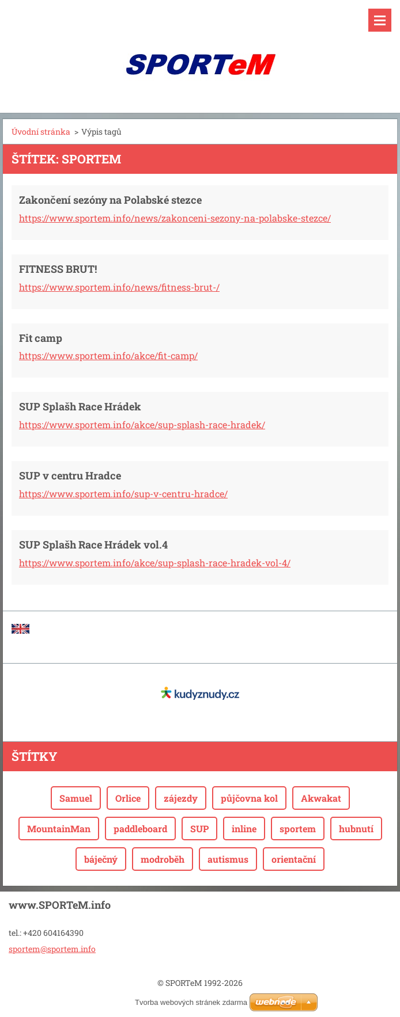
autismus (227, 859)
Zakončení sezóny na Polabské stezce (110, 200)
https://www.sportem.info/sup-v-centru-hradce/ (123, 493)
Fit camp (40, 338)
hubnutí (356, 828)
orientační (293, 859)
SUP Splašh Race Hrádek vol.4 (93, 544)
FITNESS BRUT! (58, 269)
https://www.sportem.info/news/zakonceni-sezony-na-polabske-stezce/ (175, 218)
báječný (101, 859)
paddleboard (140, 828)
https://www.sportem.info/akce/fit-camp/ (108, 355)
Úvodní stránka (41, 131)
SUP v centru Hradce (70, 475)
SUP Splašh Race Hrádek (80, 406)
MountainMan (58, 828)
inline (244, 828)
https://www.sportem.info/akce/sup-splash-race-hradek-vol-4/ (154, 563)
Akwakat (321, 798)
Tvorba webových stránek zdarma (191, 1002)
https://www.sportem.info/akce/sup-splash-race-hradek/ (142, 424)
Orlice (128, 798)
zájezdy (181, 798)
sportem (298, 828)
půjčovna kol (249, 798)
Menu (379, 20)
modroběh (162, 859)
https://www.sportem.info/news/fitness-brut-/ (119, 287)
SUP (199, 828)
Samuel (75, 798)
